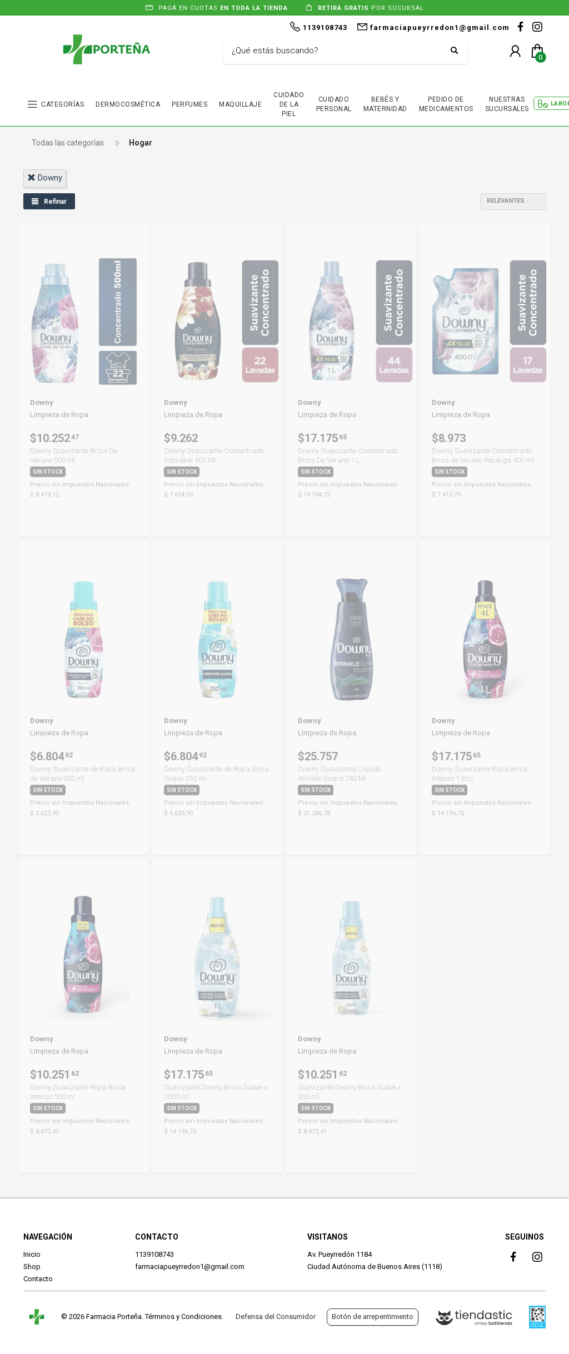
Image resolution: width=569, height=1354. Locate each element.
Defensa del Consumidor (276, 1316)
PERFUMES (189, 104)
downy (44, 178)
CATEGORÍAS (62, 104)
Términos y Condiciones (183, 1316)
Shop (32, 1266)
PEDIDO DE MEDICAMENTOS (446, 104)
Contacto (38, 1279)
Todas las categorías (68, 142)
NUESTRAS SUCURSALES (507, 104)
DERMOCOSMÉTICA (128, 104)
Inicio (32, 1254)
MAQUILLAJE (240, 104)
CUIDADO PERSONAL (334, 104)
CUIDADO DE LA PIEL (289, 104)
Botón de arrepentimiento (372, 1316)
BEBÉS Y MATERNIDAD (385, 104)
